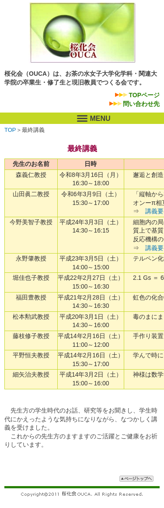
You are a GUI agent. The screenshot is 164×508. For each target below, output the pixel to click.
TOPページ (144, 95)
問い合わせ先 (141, 103)
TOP (10, 130)
